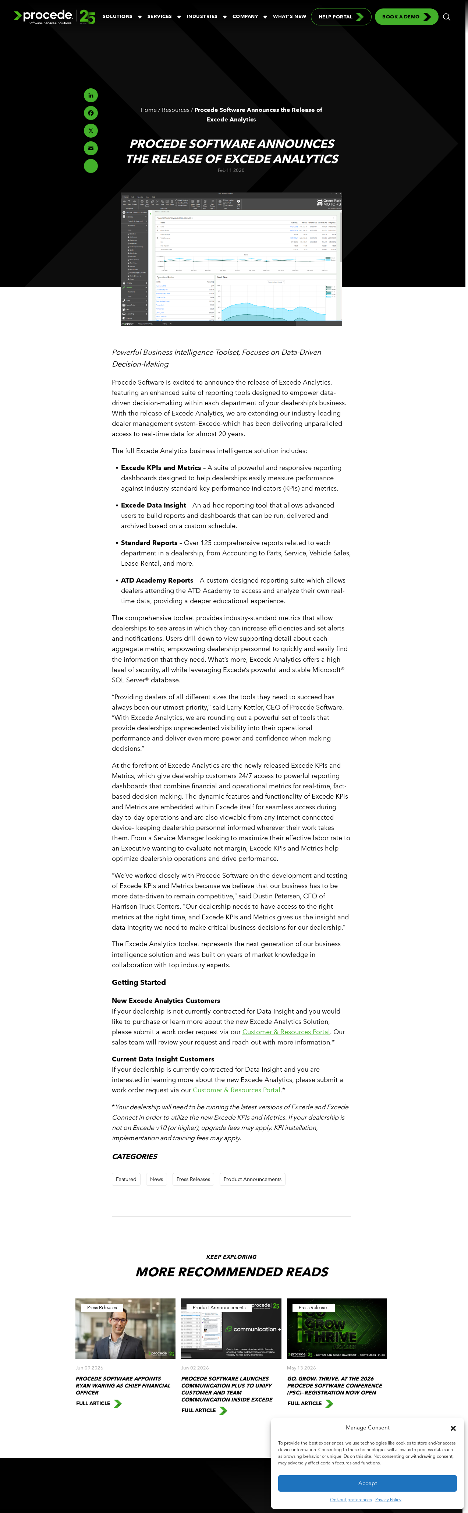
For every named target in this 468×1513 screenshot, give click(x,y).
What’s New (289, 16)
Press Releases (193, 1179)
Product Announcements (252, 1179)
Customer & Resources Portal (286, 1032)
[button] (453, 1427)
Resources (175, 109)
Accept (367, 1483)
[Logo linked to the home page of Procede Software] (54, 16)
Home (149, 109)
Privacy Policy (388, 1499)
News (156, 1179)
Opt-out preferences (351, 1499)
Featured (126, 1179)
